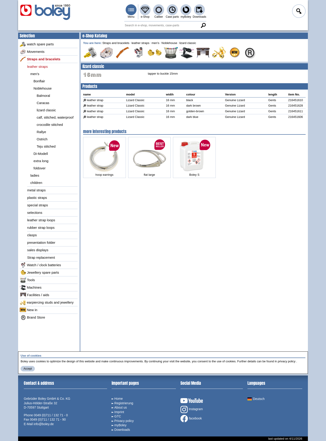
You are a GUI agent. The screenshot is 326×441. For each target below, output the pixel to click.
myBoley (186, 16)
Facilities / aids (34, 295)
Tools (27, 280)
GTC (117, 416)
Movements (32, 51)
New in (28, 310)
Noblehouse (43, 88)
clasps (32, 235)
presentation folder (41, 242)
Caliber (158, 16)
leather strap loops (41, 220)
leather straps (37, 66)
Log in (298, 11)
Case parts (172, 16)
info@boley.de (44, 424)
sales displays (37, 250)
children (36, 183)
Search (203, 25)
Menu (131, 16)
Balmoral (43, 95)
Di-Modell (41, 154)
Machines (30, 287)
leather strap (95, 100)
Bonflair (39, 81)
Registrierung (123, 403)
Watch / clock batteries (40, 265)
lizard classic (46, 110)
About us (120, 407)
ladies (34, 175)
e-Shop (145, 16)
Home (118, 398)
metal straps (36, 190)
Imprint (119, 412)
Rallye (41, 132)
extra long (41, 161)
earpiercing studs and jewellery (47, 302)
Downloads (199, 16)
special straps (37, 205)
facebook (191, 418)
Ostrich (42, 139)
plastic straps (37, 198)
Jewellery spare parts (39, 272)
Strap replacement (41, 257)
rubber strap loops (41, 227)
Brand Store (32, 317)
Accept (28, 368)
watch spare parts (37, 44)
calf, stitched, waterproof (55, 117)
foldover (40, 168)
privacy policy (286, 361)
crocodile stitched (50, 125)
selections (34, 212)
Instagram (191, 409)
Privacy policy (124, 421)
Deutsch (255, 399)
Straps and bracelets (40, 59)
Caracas (43, 103)
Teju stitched (46, 146)
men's (34, 74)
